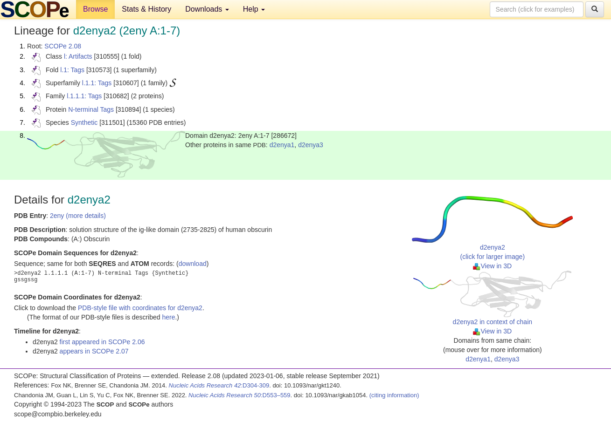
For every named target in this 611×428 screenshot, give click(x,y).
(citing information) (394, 395)
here (168, 317)
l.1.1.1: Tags (84, 96)
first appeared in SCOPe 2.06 (102, 342)
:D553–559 (239, 395)
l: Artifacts (78, 56)
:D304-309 (219, 385)
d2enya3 (310, 145)
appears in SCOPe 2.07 (94, 351)
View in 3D (492, 266)
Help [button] (254, 9)
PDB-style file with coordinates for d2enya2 (140, 308)
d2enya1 (282, 145)
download (193, 263)
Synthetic (84, 122)
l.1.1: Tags (97, 83)
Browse (95, 9)
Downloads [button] (207, 9)
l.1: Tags (72, 70)
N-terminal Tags (91, 109)
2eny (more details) (78, 215)
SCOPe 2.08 (62, 46)
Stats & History (146, 9)
